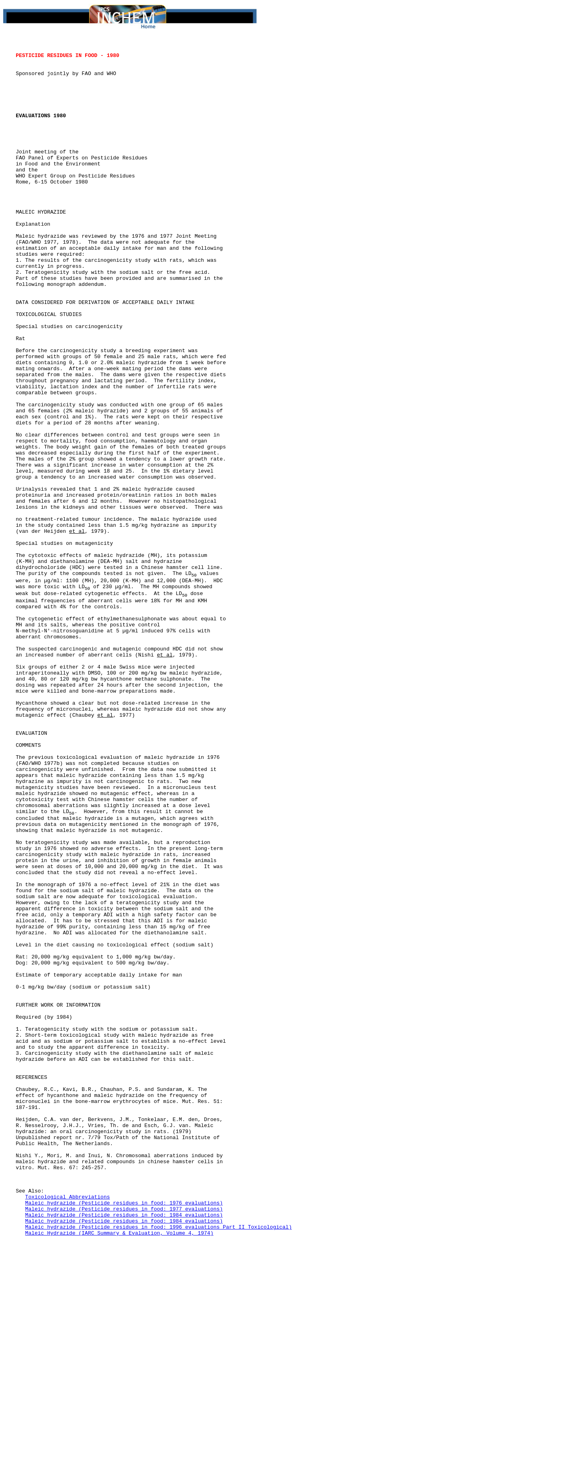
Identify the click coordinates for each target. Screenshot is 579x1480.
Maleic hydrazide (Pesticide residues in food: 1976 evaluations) (124, 1435)
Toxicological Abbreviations (67, 1427)
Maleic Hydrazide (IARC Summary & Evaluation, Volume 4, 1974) (119, 1471)
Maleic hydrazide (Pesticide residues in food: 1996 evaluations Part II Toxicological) (158, 1464)
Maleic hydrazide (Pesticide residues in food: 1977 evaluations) (124, 1442)
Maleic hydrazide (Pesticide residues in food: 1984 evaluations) (124, 1449)
